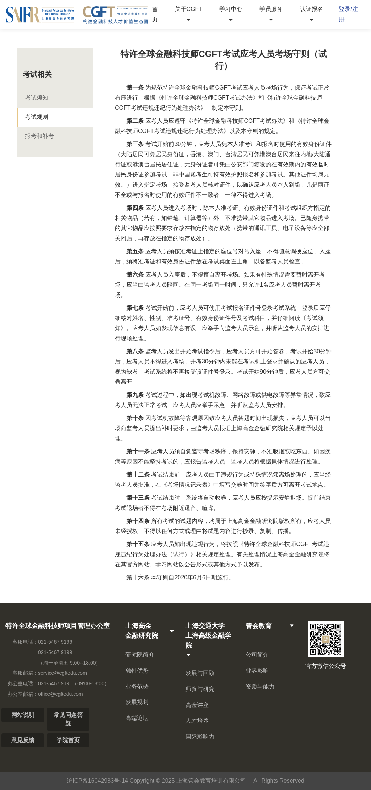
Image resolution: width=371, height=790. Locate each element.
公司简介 (257, 655)
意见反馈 (22, 740)
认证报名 (311, 14)
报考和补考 (39, 136)
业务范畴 (137, 686)
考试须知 (36, 98)
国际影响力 (200, 736)
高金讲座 (197, 705)
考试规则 (36, 117)
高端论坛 (137, 718)
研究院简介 (139, 655)
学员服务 (271, 14)
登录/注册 (348, 14)
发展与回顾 (200, 673)
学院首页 (68, 740)
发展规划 (137, 702)
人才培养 (197, 721)
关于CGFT (188, 14)
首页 (155, 14)
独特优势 (137, 671)
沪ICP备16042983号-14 (97, 781)
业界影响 (257, 671)
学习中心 (230, 14)
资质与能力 (260, 686)
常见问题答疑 (68, 719)
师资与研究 (200, 689)
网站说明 (22, 715)
